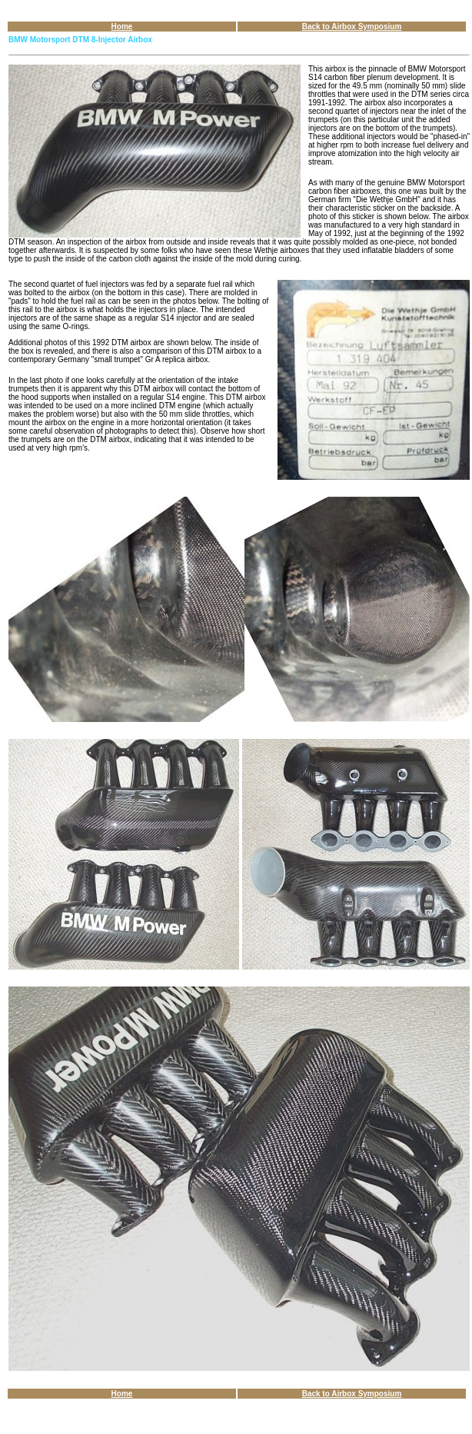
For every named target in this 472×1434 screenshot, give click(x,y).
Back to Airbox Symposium (352, 26)
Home (122, 26)
